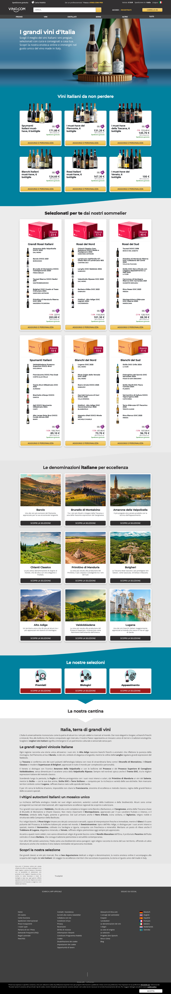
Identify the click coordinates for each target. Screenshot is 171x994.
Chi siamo (22, 915)
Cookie (59, 938)
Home (20, 912)
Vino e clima (105, 938)
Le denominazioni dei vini (110, 924)
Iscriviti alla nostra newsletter (69, 915)
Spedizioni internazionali (28, 921)
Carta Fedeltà (40, 2)
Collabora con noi (64, 918)
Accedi (115, 10)
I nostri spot (22, 927)
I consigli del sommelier (109, 915)
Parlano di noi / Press (26, 930)
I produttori (105, 921)
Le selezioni (105, 933)
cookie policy (152, 987)
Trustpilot (59, 876)
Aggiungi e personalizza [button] (41, 143)
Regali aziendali (24, 935)
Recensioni (61, 927)
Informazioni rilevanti (65, 933)
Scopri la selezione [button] (41, 523)
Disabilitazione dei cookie (67, 941)
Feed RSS (21, 938)
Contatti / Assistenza (65, 912)
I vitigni (103, 927)
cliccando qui (145, 985)
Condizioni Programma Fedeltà (69, 935)
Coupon (103, 918)
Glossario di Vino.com (109, 912)
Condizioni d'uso (63, 921)
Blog (102, 941)
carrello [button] (152, 10)
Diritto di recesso (64, 930)
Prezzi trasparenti (25, 924)
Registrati (126, 10)
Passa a (93, 2)
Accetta (150, 991)
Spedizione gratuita (20, 2)
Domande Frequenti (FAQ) (28, 933)
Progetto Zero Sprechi (109, 935)
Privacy (60, 924)
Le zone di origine (107, 930)
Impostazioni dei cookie (66, 944)
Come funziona (24, 918)
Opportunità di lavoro (65, 947)
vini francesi (27, 882)
